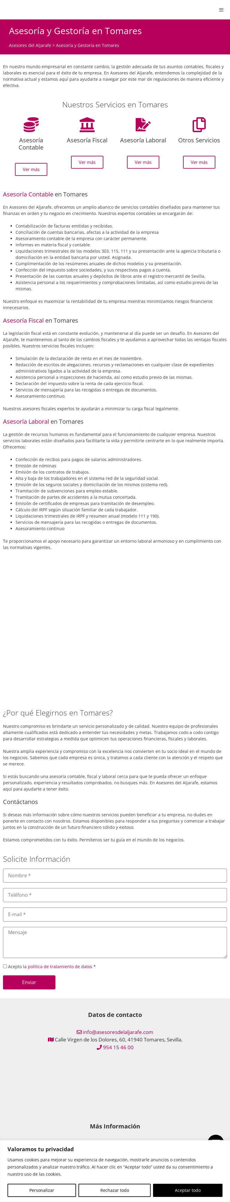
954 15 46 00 (118, 1047)
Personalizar (41, 1190)
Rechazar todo (114, 1190)
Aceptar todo (188, 1190)
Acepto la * (52, 966)
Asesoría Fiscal (23, 320)
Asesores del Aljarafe (30, 45)
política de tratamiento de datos (60, 966)
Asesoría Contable (28, 194)
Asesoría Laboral (26, 421)
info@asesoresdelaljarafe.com (118, 1032)
